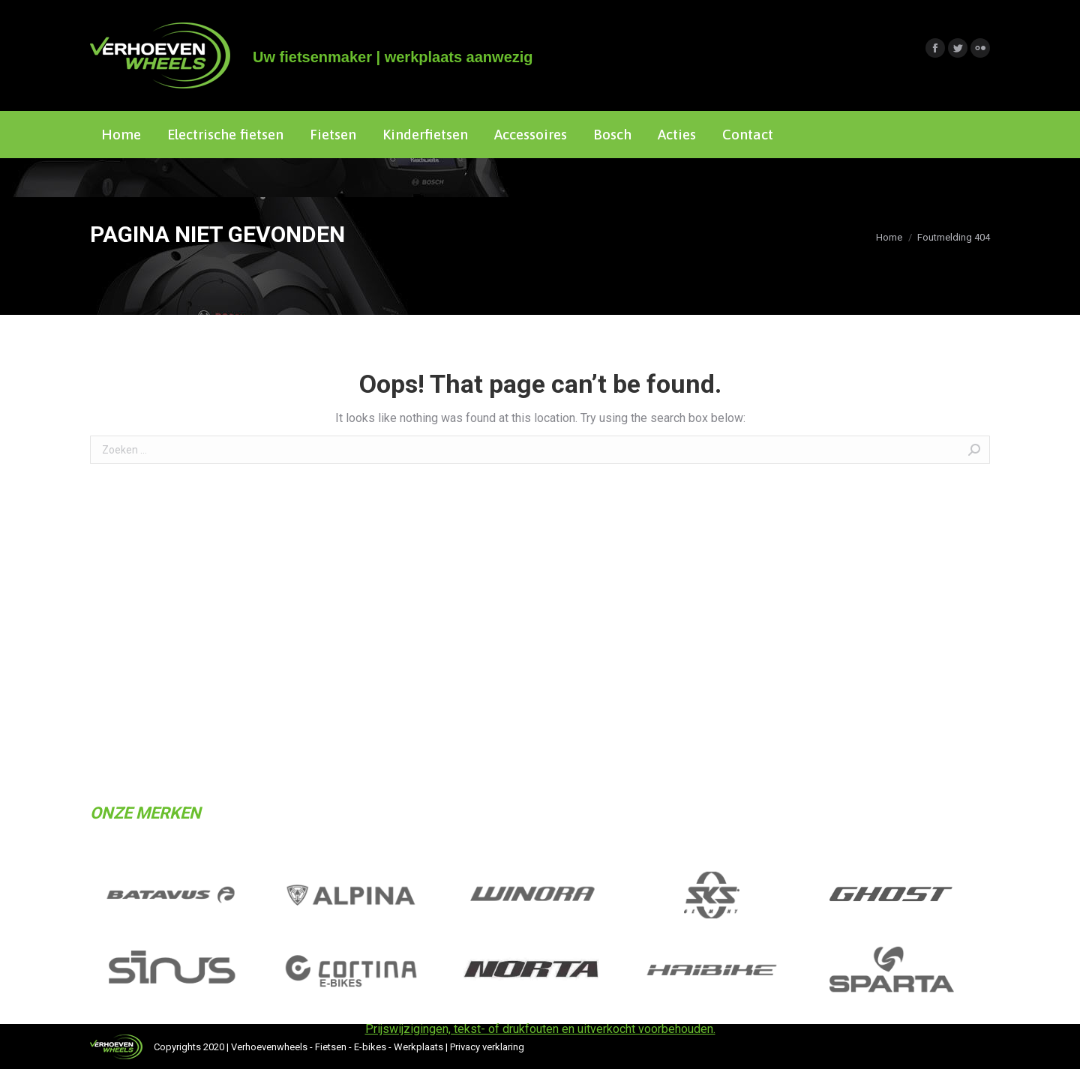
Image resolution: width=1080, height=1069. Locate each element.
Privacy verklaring (487, 1047)
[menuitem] (121, 134)
